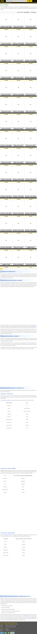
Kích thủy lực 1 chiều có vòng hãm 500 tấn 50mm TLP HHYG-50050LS (18, 94)
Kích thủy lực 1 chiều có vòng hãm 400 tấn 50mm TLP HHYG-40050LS (30, 77)
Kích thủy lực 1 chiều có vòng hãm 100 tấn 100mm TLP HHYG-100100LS (18, 247)
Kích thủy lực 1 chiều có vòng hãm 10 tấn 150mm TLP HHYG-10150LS (18, 230)
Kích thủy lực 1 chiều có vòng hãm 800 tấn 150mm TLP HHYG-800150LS (18, 146)
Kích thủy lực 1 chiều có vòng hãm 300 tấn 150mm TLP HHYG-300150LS (18, 78)
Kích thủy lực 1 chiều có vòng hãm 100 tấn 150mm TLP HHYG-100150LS (18, 27)
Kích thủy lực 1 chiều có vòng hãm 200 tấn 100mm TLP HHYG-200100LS (30, 44)
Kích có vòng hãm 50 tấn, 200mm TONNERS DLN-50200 (30, 247)
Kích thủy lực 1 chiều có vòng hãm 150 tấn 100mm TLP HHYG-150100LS (30, 27)
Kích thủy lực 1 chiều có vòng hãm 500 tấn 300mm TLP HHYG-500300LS (18, 129)
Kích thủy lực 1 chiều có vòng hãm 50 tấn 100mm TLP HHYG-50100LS (6, 196)
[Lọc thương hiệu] (26, 12)
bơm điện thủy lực (32, 326)
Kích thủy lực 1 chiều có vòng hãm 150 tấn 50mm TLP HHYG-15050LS (6, 26)
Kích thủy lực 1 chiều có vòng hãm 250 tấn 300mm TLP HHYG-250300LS (6, 78)
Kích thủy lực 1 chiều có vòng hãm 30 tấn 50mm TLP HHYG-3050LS (18, 213)
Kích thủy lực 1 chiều (10, 400)
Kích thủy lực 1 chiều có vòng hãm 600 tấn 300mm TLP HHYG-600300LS (30, 129)
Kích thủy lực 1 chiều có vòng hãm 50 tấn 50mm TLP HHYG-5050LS (18, 196)
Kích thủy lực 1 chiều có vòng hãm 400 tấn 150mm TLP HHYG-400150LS (30, 95)
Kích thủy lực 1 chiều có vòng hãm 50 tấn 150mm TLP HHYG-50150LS (6, 247)
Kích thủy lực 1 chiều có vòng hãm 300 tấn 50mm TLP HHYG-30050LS (30, 60)
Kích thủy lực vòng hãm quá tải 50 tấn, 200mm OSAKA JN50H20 (30, 264)
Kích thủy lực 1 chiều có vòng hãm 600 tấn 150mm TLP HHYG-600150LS (6, 129)
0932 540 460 (7, 628)
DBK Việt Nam (26, 615)
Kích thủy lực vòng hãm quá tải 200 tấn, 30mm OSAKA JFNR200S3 (18, 264)
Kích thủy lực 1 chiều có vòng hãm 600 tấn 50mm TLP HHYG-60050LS (18, 111)
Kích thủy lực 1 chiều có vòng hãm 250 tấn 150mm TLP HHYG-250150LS (18, 61)
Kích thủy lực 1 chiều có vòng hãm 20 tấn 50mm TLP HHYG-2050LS (30, 179)
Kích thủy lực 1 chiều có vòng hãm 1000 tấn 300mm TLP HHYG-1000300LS (30, 162)
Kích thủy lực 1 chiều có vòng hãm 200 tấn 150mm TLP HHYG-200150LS (6, 61)
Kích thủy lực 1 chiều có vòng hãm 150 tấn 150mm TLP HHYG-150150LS (6, 44)
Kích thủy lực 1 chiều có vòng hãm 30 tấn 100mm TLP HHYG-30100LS (6, 213)
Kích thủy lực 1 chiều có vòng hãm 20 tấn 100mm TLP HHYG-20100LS (30, 213)
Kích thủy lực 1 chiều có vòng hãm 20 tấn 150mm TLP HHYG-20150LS (6, 230)
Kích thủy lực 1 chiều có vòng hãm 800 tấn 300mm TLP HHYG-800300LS (30, 146)
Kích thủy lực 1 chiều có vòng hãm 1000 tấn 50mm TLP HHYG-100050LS (6, 162)
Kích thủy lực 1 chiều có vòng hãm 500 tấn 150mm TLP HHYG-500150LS (30, 112)
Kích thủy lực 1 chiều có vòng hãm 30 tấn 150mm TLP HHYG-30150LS (30, 196)
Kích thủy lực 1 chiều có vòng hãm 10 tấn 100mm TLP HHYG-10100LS (18, 179)
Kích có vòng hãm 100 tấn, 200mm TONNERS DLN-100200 (6, 264)
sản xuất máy (8, 534)
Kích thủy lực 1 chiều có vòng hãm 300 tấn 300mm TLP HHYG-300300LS (6, 95)
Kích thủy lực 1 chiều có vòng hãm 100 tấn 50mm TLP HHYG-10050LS (30, 230)
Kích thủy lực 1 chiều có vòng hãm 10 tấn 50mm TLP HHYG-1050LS (6, 179)
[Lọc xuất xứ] (34, 12)
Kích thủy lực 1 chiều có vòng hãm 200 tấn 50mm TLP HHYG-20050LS (18, 43)
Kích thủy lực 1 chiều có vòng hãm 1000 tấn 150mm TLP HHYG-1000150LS (18, 162)
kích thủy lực (15, 273)
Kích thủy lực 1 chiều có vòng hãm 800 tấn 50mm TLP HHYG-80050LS (6, 145)
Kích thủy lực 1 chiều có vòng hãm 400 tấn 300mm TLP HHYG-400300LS (6, 112)
